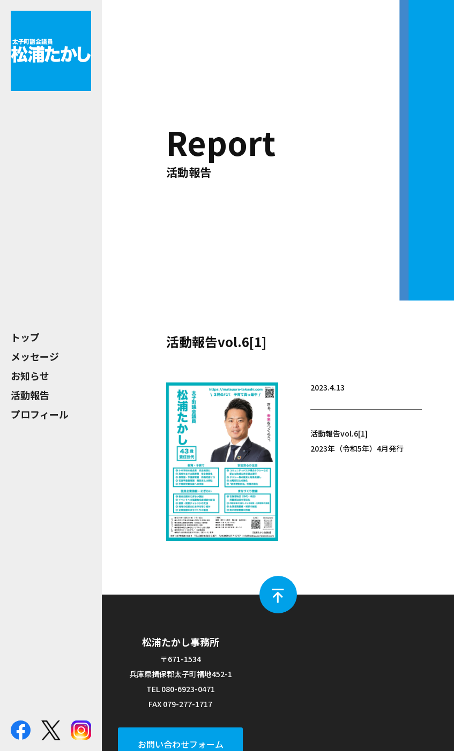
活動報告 (30, 395)
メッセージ (35, 356)
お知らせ (30, 375)
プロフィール (40, 414)
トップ (25, 337)
